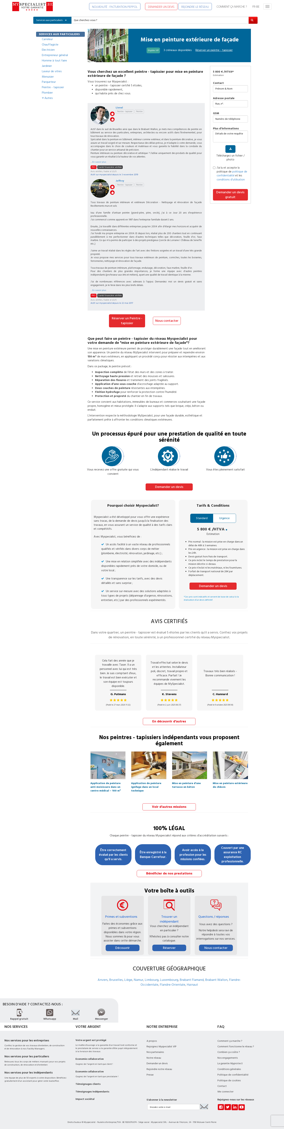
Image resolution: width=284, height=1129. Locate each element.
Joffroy (120, 181)
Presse (150, 1074)
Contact (218, 83)
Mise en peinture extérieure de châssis (230, 784)
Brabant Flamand (192, 979)
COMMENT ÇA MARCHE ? (231, 6)
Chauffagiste (50, 45)
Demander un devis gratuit (230, 194)
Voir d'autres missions (169, 806)
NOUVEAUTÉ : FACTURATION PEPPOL (114, 7)
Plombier (47, 93)
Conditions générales (229, 1069)
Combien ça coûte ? (228, 1052)
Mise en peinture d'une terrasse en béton (186, 784)
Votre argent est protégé (91, 1040)
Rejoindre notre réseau (159, 1069)
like (112, 119)
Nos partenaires (155, 1052)
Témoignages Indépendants (92, 1091)
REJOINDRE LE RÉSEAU (195, 7)
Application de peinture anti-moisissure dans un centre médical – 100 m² (105, 784)
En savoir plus (99, 162)
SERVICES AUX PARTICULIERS (59, 34)
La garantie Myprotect (230, 1063)
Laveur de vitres (52, 71)
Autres (47, 98)
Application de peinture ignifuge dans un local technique (146, 784)
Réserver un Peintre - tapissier (127, 320)
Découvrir (122, 947)
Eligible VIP (153, 50)
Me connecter (225, 1091)
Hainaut (192, 984)
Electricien (48, 50)
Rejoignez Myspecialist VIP (162, 1046)
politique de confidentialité (232, 173)
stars (112, 114)
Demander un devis (169, 486)
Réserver (169, 947)
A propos (152, 1040)
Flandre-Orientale (172, 984)
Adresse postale (224, 98)
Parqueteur (49, 82)
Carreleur (47, 39)
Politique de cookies (229, 1080)
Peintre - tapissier (53, 87)
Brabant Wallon (216, 979)
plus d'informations (226, 129)
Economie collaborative (90, 1058)
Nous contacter (166, 320)
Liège (128, 979)
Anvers (103, 979)
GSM (216, 113)
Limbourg (151, 979)
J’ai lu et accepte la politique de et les (230, 174)
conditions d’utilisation (231, 180)
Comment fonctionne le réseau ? (235, 1046)
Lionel (119, 107)
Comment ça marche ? (229, 1040)
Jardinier (47, 66)
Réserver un (214, 50)
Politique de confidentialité (232, 1074)
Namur (138, 979)
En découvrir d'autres (169, 721)
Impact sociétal (85, 1099)
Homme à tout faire (54, 60)
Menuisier (48, 77)
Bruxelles (116, 979)
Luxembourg (169, 979)
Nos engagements (227, 1057)
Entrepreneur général (55, 55)
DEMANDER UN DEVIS (161, 7)
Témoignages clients (88, 1084)
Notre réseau (154, 1057)
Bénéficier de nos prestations (169, 873)
